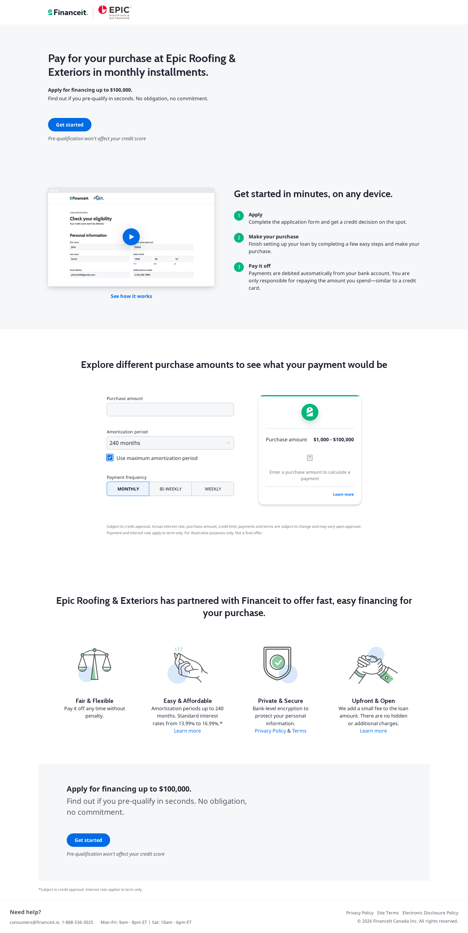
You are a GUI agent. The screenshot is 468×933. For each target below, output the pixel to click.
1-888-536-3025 (77, 922)
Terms (299, 730)
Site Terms (388, 913)
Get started (70, 124)
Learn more (343, 494)
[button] (131, 237)
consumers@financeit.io (34, 922)
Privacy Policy (270, 730)
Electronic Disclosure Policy (430, 913)
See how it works (131, 296)
